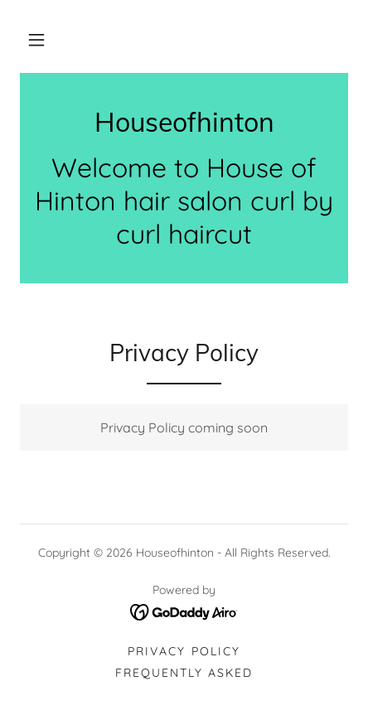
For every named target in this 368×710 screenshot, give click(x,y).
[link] (184, 122)
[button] (36, 39)
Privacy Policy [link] (184, 651)
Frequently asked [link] (184, 672)
